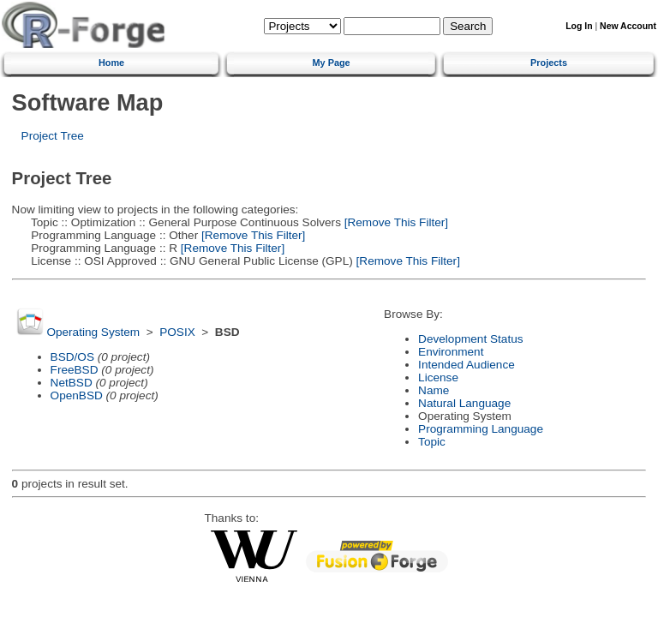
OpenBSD (77, 395)
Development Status (470, 338)
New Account (628, 26)
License (438, 377)
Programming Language (480, 428)
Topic (432, 441)
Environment (450, 351)
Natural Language (464, 403)
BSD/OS (72, 356)
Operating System (93, 332)
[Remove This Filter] (394, 222)
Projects (548, 62)
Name (433, 390)
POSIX (177, 332)
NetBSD (72, 382)
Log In (578, 26)
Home (111, 62)
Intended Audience (466, 364)
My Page (331, 62)
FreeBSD (75, 369)
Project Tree (52, 135)
